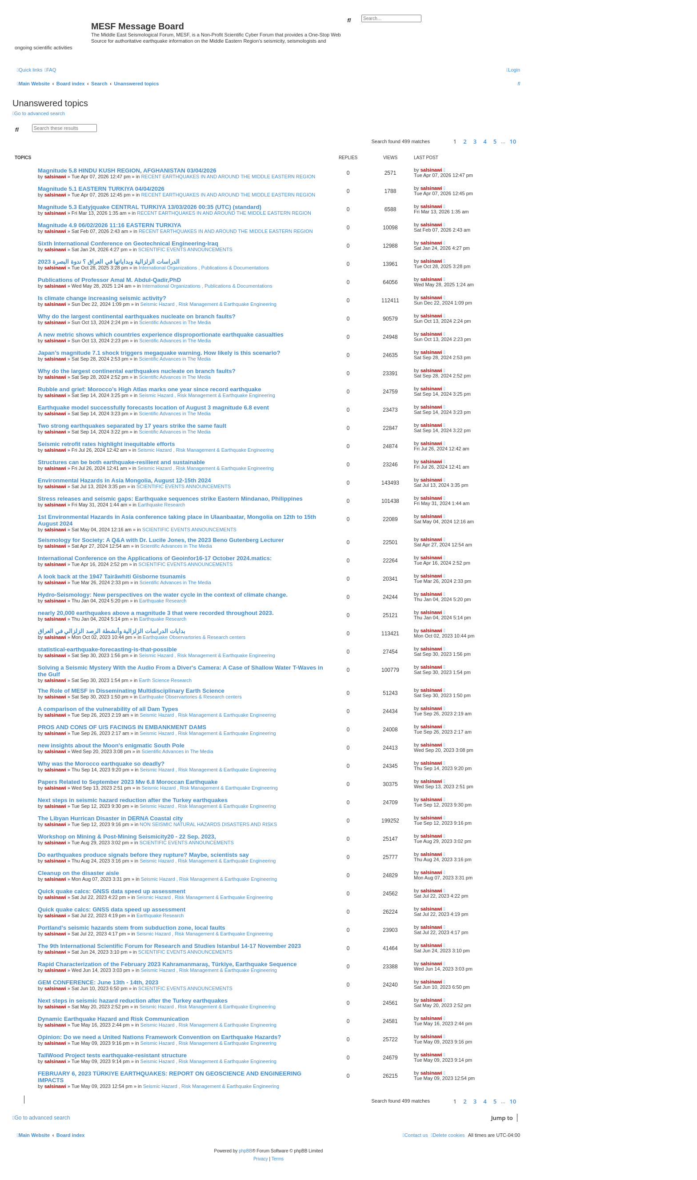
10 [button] (512, 141)
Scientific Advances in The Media (175, 322)
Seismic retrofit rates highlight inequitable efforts (106, 444)
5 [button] (495, 141)
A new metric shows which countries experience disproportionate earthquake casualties (161, 334)
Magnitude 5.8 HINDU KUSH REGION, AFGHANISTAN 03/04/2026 (127, 170)
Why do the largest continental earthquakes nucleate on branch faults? (137, 316)
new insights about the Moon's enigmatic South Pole (111, 745)
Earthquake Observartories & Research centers (194, 637)
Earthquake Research (161, 504)
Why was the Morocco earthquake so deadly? (101, 763)
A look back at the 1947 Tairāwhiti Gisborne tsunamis (112, 576)
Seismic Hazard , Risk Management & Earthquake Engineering (208, 304)
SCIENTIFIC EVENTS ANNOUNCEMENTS (185, 249)
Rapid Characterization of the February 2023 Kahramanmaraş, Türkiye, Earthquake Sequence (167, 964)
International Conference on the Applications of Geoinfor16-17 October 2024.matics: (155, 558)
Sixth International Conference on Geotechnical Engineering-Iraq (128, 243)
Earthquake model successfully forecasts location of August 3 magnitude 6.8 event (153, 407)
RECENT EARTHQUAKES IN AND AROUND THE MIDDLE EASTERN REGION (228, 176)
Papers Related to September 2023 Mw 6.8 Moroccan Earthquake (128, 782)
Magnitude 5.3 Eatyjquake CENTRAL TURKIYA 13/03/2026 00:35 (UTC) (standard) (149, 207)
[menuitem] (50, 69)
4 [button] (484, 141)
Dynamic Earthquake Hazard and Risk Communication (113, 1018)
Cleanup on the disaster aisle (78, 873)
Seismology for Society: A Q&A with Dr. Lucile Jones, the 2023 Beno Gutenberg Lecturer (161, 540)
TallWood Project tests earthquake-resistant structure (112, 1055)
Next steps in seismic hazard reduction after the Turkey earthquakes (133, 800)
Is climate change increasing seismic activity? (102, 298)
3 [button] (475, 141)
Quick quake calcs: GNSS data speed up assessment (111, 891)
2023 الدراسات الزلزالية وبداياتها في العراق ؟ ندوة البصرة (109, 261)
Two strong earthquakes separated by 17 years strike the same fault (132, 425)
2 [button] (464, 141)
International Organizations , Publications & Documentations (204, 267)
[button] (440, 142)
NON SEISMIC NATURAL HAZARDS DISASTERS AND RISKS (208, 824)
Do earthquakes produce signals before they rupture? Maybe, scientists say (143, 854)
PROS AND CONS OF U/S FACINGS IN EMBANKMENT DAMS (122, 727)
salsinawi (55, 176)
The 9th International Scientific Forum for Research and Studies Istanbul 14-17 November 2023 (169, 946)
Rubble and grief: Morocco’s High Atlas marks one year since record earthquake (149, 389)
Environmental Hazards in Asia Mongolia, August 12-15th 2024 (124, 480)
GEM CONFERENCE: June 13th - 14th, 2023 (98, 982)
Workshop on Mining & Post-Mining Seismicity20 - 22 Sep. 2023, (127, 836)
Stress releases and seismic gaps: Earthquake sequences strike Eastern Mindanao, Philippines (170, 498)
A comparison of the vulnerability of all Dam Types (108, 709)
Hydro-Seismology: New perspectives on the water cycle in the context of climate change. (163, 594)
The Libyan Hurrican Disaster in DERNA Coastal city (110, 818)
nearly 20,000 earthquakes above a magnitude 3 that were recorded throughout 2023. (156, 613)
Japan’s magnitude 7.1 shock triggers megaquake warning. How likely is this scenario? (159, 352)
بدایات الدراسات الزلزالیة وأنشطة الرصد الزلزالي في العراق (111, 631)
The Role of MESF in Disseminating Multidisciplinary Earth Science (131, 690)
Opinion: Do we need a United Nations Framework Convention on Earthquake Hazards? (159, 1037)
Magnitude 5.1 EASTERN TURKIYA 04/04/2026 (101, 188)
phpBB (245, 1150)
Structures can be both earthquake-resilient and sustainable (121, 462)
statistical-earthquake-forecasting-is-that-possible (107, 649)
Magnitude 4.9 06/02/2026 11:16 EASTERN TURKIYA (109, 225)
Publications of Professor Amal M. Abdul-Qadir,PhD (109, 280)
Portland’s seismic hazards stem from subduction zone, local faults (131, 927)
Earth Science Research (165, 680)
